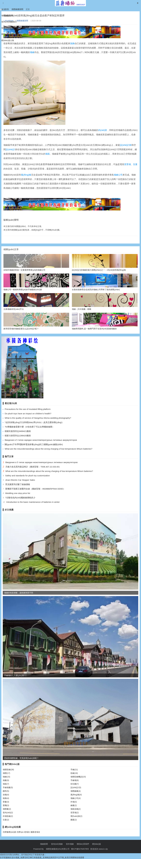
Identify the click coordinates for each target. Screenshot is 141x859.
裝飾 (72, 43)
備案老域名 (35, 832)
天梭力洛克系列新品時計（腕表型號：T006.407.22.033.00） (33, 467)
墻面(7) (6, 784)
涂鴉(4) (6, 795)
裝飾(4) (6, 798)
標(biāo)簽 (96, 844)
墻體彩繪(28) (8, 769)
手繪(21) (74, 769)
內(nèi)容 (102, 130)
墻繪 (32, 52)
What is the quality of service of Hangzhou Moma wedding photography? (38, 418)
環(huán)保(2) (76, 816)
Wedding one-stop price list (17, 493)
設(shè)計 (10, 149)
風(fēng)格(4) (76, 795)
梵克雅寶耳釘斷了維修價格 (17, 484)
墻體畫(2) (7, 809)
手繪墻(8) (74, 780)
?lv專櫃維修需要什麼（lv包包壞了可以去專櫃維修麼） (29, 427)
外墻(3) (73, 802)
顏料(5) (6, 791)
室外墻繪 (70, 844)
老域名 (27, 832)
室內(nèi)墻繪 (57, 844)
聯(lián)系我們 (7, 34)
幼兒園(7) (74, 784)
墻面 (47, 154)
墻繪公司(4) (75, 798)
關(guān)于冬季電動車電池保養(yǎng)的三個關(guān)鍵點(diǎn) (34, 444)
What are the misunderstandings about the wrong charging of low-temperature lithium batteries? (48, 449)
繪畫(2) (73, 805)
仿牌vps (20, 832)
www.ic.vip (103, 849)
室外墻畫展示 (7, 28)
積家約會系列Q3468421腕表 (18, 431)
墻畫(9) (6, 780)
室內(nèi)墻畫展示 (9, 22)
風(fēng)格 (26, 175)
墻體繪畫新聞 (7, 15)
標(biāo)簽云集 (7, 40)
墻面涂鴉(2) (75, 809)
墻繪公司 (118, 175)
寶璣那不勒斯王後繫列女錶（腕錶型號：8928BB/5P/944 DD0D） (35, 489)
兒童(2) (6, 820)
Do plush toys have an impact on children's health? (28, 413)
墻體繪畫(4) (75, 791)
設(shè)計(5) (75, 787)
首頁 (3, 9)
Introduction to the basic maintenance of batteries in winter (33, 502)
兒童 (135, 164)
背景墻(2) (74, 812)
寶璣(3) (6, 805)
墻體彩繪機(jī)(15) (78, 777)
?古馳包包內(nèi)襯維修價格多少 (20, 497)
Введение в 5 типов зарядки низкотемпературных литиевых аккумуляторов (41, 440)
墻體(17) (6, 773)
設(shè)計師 (125, 145)
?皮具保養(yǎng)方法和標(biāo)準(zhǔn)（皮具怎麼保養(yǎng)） (34, 422)
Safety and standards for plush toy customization (27, 475)
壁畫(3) (6, 802)
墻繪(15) (6, 777)
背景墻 (127, 164)
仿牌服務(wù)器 (9, 832)
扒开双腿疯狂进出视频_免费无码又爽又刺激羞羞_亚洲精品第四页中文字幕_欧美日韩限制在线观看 (42, 857)
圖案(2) (73, 820)
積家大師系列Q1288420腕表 (18, 435)
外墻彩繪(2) (8, 816)
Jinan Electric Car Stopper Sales (20, 480)
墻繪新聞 (44, 844)
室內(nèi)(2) (8, 812)
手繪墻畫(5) (8, 787)
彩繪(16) (74, 773)
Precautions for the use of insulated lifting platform (28, 409)
